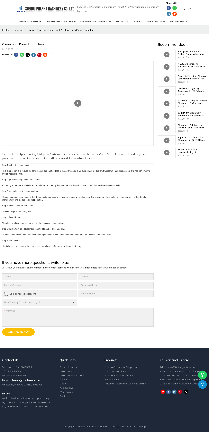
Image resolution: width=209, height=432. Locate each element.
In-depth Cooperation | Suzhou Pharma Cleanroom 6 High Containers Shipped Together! (192, 52)
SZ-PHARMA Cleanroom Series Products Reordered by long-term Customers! (191, 113)
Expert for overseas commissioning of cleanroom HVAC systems (191, 150)
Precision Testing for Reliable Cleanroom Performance (192, 101)
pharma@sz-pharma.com (25, 379)
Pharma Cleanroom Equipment (43, 29)
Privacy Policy (128, 426)
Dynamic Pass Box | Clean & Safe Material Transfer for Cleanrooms (192, 77)
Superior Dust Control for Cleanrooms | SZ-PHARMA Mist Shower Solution (190, 138)
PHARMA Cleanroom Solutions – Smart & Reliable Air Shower (192, 64)
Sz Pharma (7, 29)
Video (20, 29)
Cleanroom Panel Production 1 (79, 29)
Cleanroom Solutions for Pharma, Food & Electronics (192, 126)
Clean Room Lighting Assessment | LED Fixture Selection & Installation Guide (190, 89)
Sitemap (141, 426)
